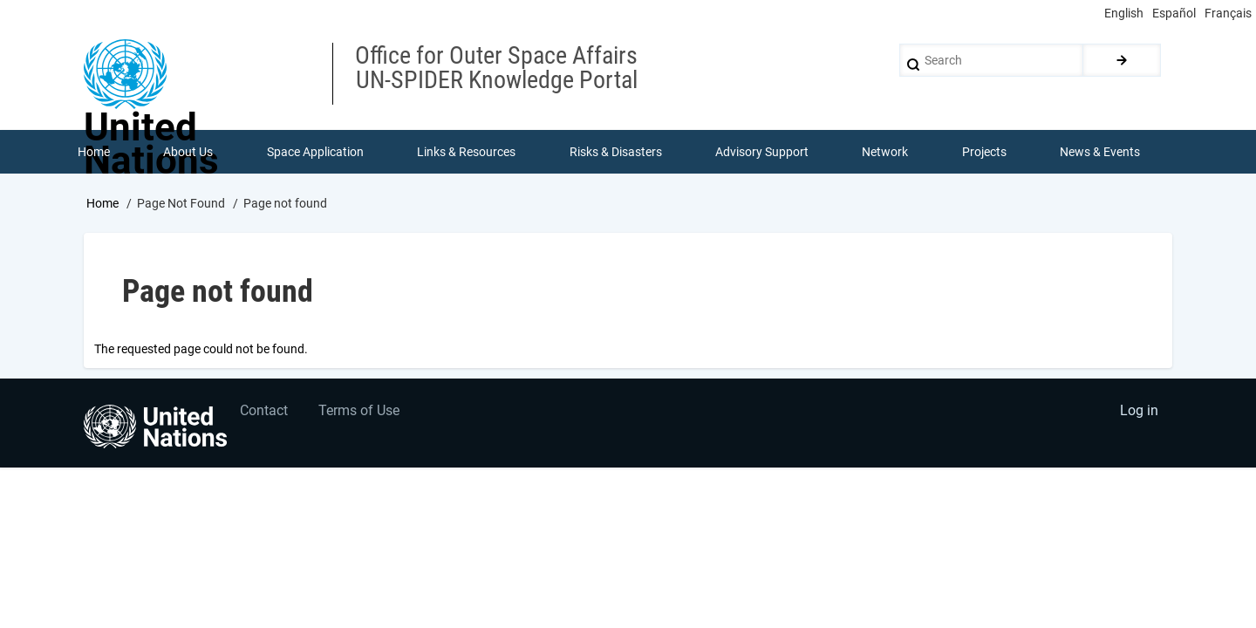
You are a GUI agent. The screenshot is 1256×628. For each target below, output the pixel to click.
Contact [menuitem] (265, 412)
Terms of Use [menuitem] (359, 412)
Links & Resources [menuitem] (466, 152)
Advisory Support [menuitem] (762, 152)
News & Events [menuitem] (1101, 152)
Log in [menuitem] (1139, 412)
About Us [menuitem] (188, 152)
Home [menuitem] (94, 152)
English (1123, 13)
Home (102, 203)
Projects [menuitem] (984, 152)
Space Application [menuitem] (315, 152)
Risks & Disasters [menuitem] (616, 152)
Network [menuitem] (886, 152)
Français (1228, 13)
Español (1174, 13)
